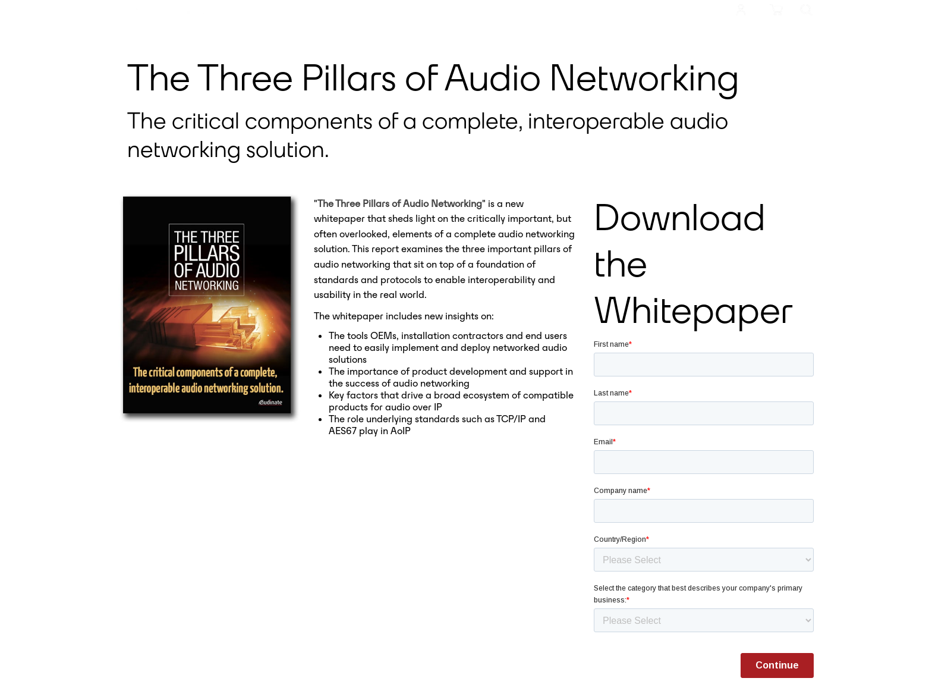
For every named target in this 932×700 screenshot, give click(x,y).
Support (466, 7)
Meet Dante (282, 7)
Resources (408, 7)
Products (347, 7)
